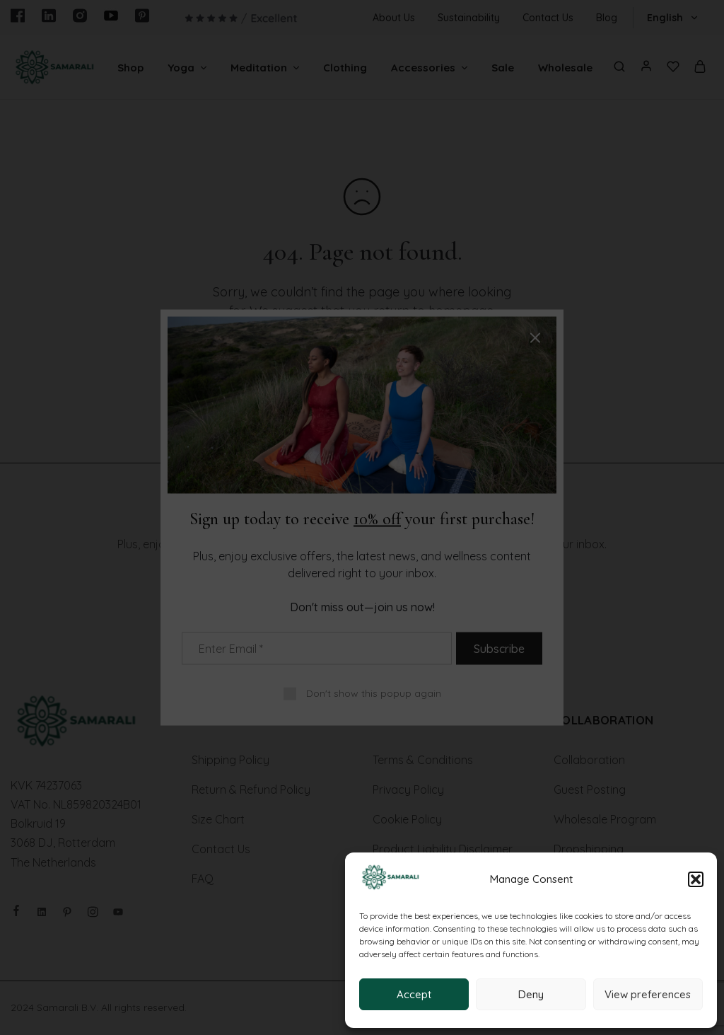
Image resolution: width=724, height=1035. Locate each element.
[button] (696, 879)
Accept (414, 994)
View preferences (648, 994)
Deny (531, 994)
